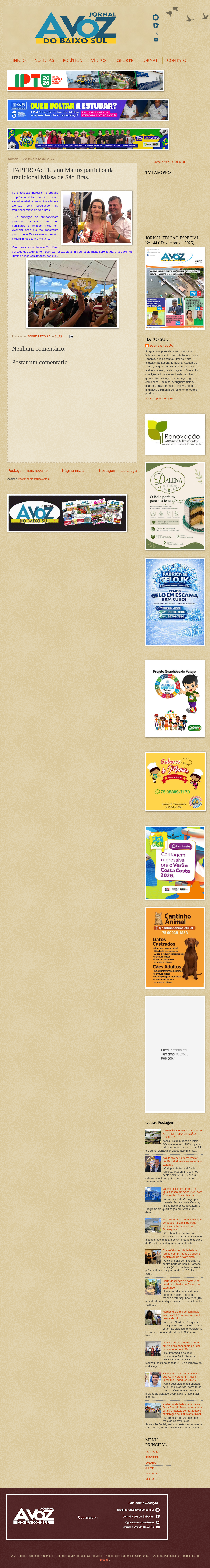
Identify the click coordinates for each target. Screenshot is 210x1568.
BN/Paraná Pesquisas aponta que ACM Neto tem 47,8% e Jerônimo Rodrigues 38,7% (181, 1377)
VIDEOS (150, 1478)
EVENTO (151, 1462)
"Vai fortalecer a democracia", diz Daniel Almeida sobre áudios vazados (182, 1161)
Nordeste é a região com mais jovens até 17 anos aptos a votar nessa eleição (182, 1315)
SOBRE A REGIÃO (161, 345)
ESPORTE (124, 60)
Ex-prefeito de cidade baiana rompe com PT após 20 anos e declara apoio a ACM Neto (181, 1253)
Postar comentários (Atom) (34, 478)
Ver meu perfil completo (159, 398)
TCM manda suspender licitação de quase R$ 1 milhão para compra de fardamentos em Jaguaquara (182, 1224)
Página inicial (73, 470)
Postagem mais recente (27, 470)
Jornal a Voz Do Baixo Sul (169, 161)
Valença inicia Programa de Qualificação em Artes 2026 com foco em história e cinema (182, 1192)
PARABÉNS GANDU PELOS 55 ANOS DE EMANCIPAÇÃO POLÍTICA (182, 1134)
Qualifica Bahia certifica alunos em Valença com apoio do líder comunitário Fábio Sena (181, 1346)
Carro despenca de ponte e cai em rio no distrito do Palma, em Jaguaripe (181, 1284)
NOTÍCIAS (44, 60)
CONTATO (176, 60)
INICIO (19, 60)
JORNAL (150, 60)
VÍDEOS (98, 60)
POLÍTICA (72, 60)
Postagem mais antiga (118, 470)
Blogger (104, 1559)
